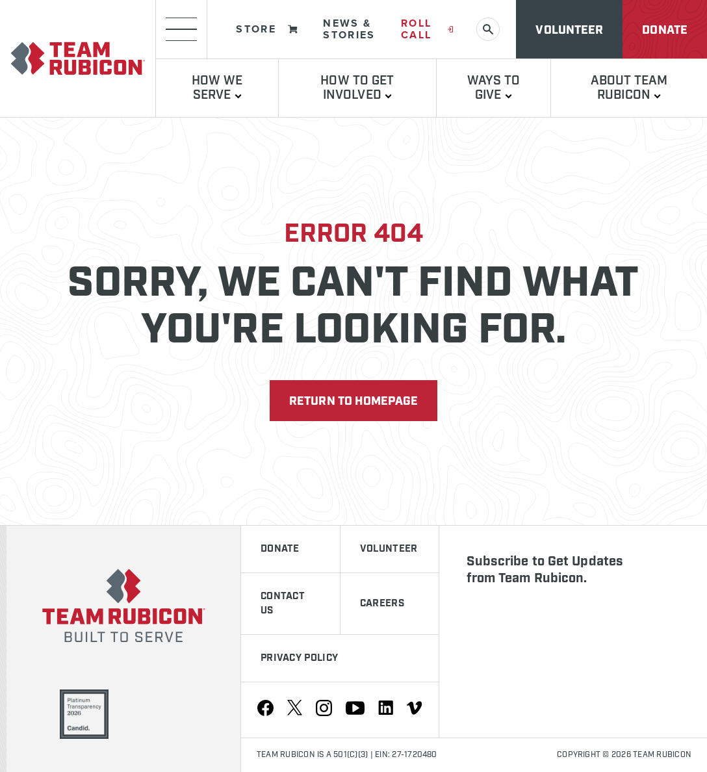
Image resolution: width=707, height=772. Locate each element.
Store (267, 28)
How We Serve (217, 88)
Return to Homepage (353, 401)
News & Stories (349, 29)
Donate (665, 30)
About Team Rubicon (629, 88)
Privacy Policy (299, 658)
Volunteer (569, 30)
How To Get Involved (357, 88)
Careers (382, 603)
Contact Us (283, 603)
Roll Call (427, 29)
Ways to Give (494, 88)
